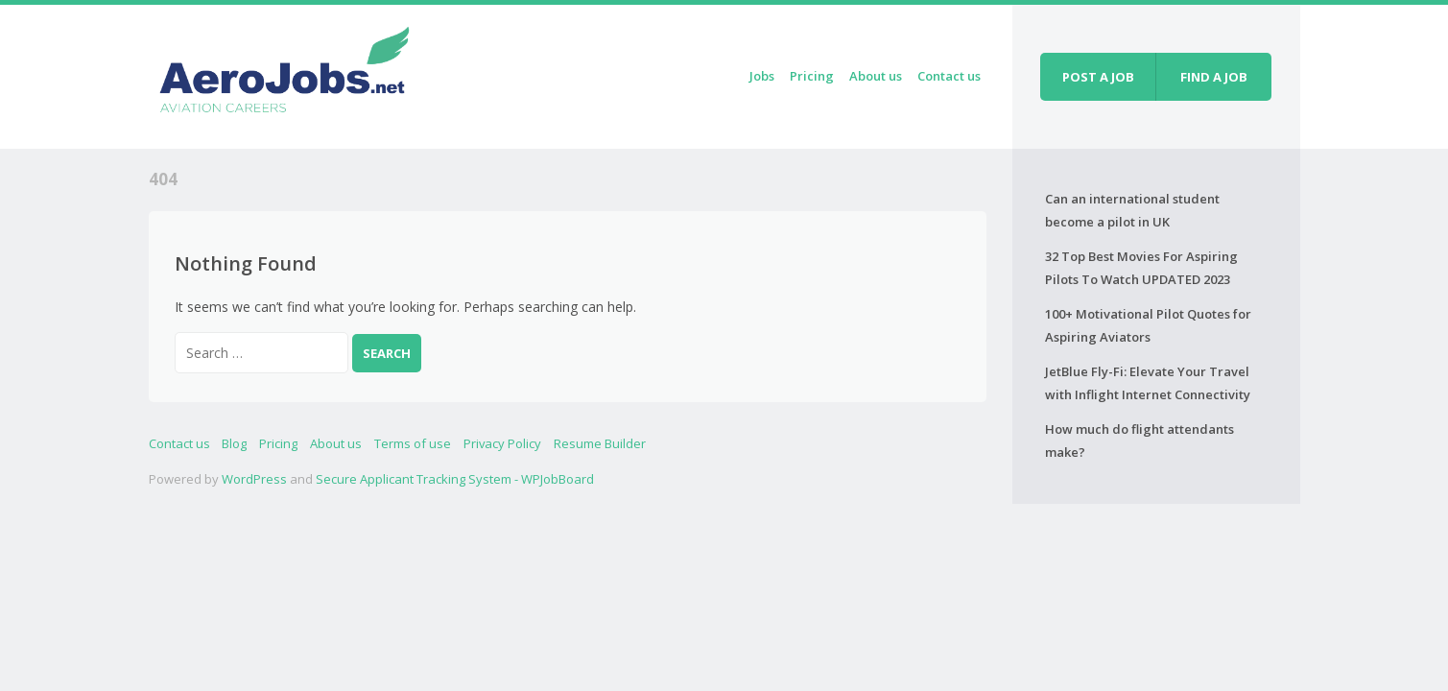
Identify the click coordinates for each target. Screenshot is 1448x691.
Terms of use (412, 443)
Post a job (1098, 76)
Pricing (812, 75)
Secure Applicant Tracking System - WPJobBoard (455, 479)
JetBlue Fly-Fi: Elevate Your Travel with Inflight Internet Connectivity (1147, 383)
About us (875, 75)
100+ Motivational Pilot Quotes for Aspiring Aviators (1148, 325)
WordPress (254, 479)
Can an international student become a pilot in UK (1132, 210)
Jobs (761, 75)
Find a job (1213, 76)
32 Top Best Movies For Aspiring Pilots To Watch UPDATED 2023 (1141, 268)
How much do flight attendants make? (1139, 440)
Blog (234, 443)
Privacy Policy (502, 443)
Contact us (949, 75)
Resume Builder (600, 443)
